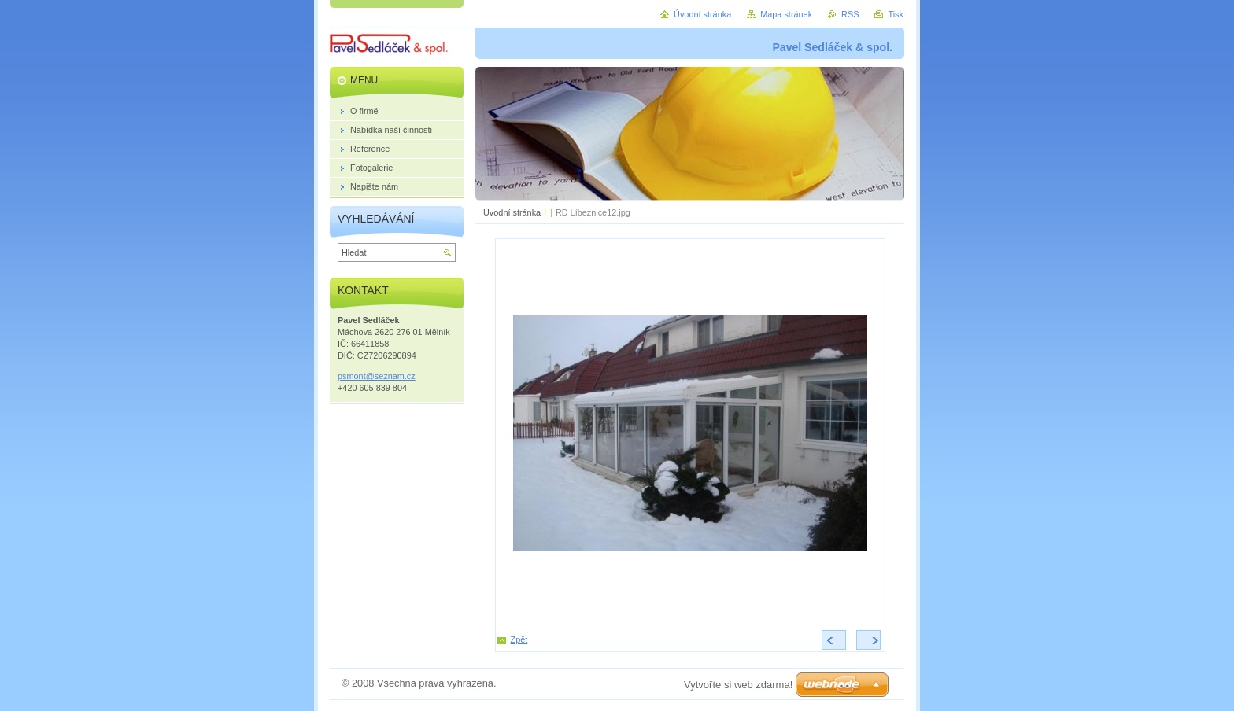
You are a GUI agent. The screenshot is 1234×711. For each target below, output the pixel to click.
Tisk (895, 14)
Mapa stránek (786, 14)
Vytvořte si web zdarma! (738, 685)
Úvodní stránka (512, 212)
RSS (850, 14)
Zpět (519, 639)
